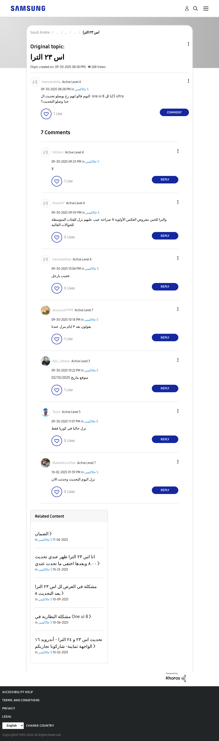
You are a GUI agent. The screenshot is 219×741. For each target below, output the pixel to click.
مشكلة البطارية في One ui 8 (61, 616)
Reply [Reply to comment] (165, 179)
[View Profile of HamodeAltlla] (51, 82)
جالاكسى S (82, 89)
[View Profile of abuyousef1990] (62, 310)
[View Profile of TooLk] (56, 412)
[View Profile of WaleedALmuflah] (64, 463)
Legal (7, 716)
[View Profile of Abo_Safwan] (61, 361)
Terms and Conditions (21, 700)
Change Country (40, 726)
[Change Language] (13, 725)
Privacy (8, 708)
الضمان (42, 533)
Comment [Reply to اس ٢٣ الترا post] (174, 112)
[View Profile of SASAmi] (57, 152)
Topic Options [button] (181, 43)
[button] (181, 80)
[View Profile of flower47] (58, 203)
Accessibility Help (17, 692)
